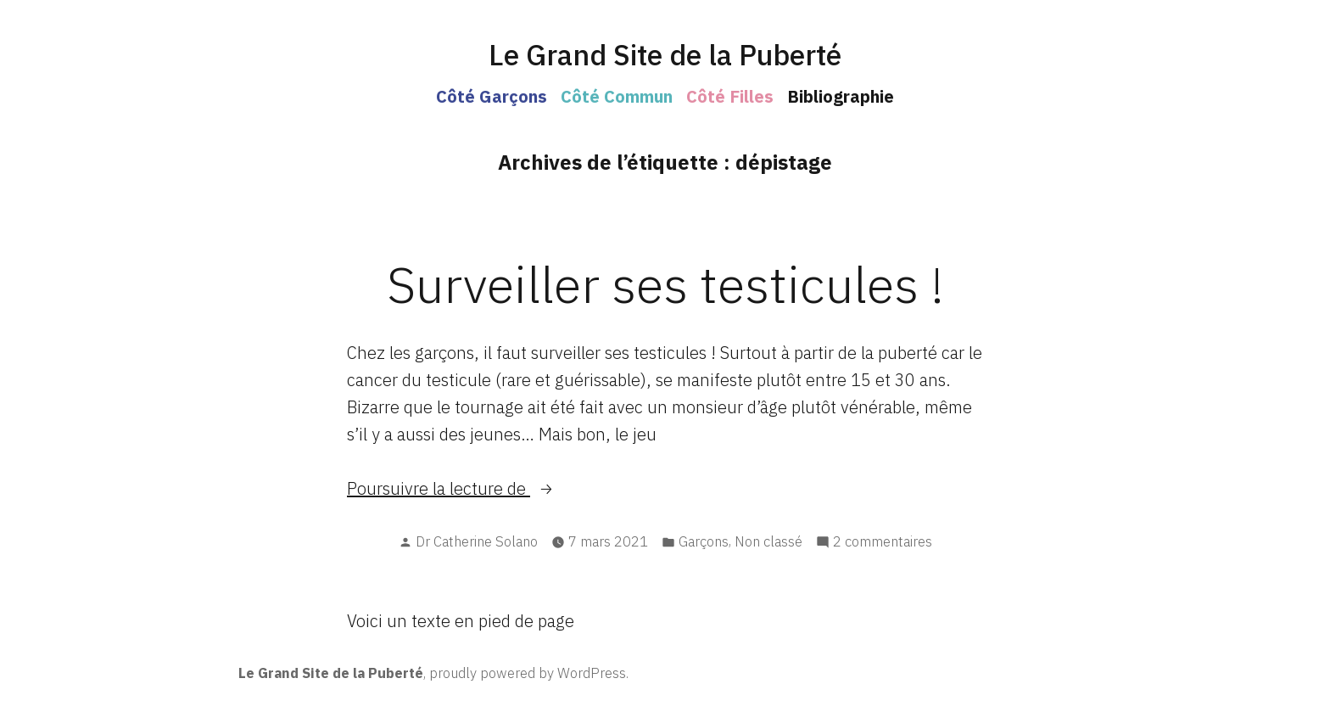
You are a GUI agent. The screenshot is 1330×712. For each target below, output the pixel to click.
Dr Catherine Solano (477, 541)
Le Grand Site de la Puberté (665, 54)
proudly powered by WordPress (527, 673)
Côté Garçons (491, 96)
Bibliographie (840, 96)
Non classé (768, 541)
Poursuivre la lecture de (478, 488)
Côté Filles (730, 96)
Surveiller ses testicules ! (665, 284)
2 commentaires (882, 541)
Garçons (704, 541)
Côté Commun (617, 96)
